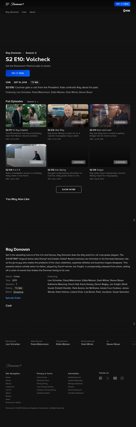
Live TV (8, 390)
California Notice (43, 393)
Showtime (18, 292)
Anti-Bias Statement (76, 393)
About (32, 12)
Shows (8, 380)
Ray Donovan (12, 12)
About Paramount (75, 390)
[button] (7, 4)
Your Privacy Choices (45, 387)
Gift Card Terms (43, 380)
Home (8, 377)
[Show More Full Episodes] (68, 189)
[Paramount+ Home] (14, 366)
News (8, 399)
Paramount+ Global (13, 402)
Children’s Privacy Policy (46, 390)
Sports (8, 393)
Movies (8, 384)
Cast (24, 12)
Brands (8, 396)
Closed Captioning (75, 380)
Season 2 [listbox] (31, 102)
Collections (10, 387)
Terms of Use (42, 377)
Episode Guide (13, 298)
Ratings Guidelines (75, 384)
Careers (71, 387)
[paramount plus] (17, 4)
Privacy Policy (42, 384)
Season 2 (31, 53)
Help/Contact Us (74, 377)
